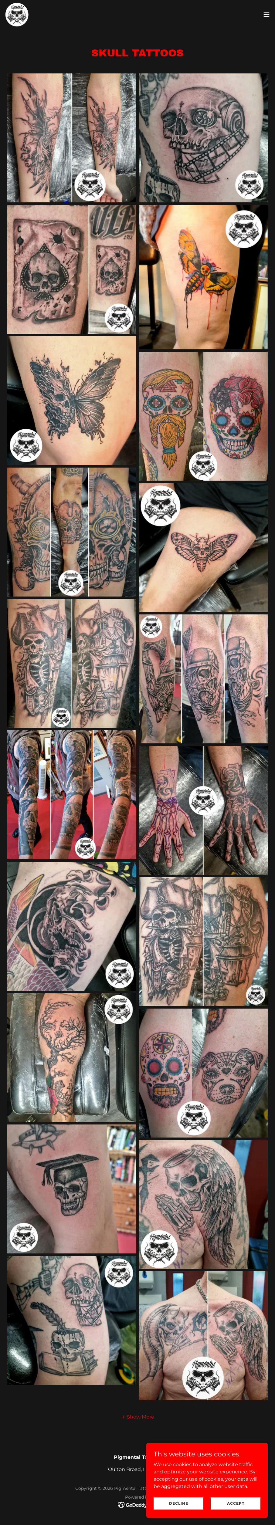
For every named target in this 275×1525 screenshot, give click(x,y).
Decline (178, 1503)
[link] (17, 14)
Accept (235, 1503)
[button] (266, 14)
